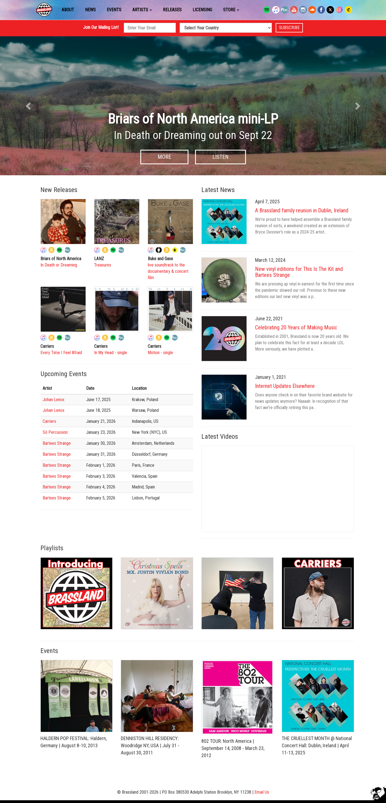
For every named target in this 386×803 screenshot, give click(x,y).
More (164, 157)
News (90, 9)
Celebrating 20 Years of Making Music (296, 327)
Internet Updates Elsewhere (285, 386)
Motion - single (160, 352)
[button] (29, 105)
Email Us (261, 792)
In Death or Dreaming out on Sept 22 (193, 135)
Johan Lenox (53, 399)
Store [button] (231, 9)
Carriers (49, 421)
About (68, 9)
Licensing (202, 9)
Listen (220, 157)
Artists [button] (142, 9)
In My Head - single (110, 352)
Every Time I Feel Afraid (61, 352)
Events (114, 9)
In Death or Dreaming (58, 265)
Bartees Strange (57, 443)
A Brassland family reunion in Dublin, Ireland (301, 210)
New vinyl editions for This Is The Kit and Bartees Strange (299, 272)
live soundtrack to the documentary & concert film (168, 271)
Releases (172, 9)
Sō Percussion (55, 432)
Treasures (102, 265)
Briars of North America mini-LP (193, 119)
